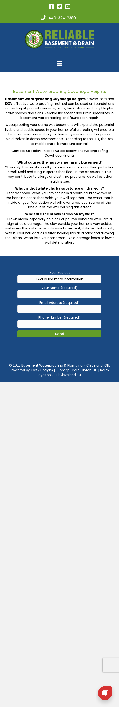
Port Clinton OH (84, 370)
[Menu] (59, 64)
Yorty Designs (42, 370)
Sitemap (63, 370)
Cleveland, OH (71, 375)
